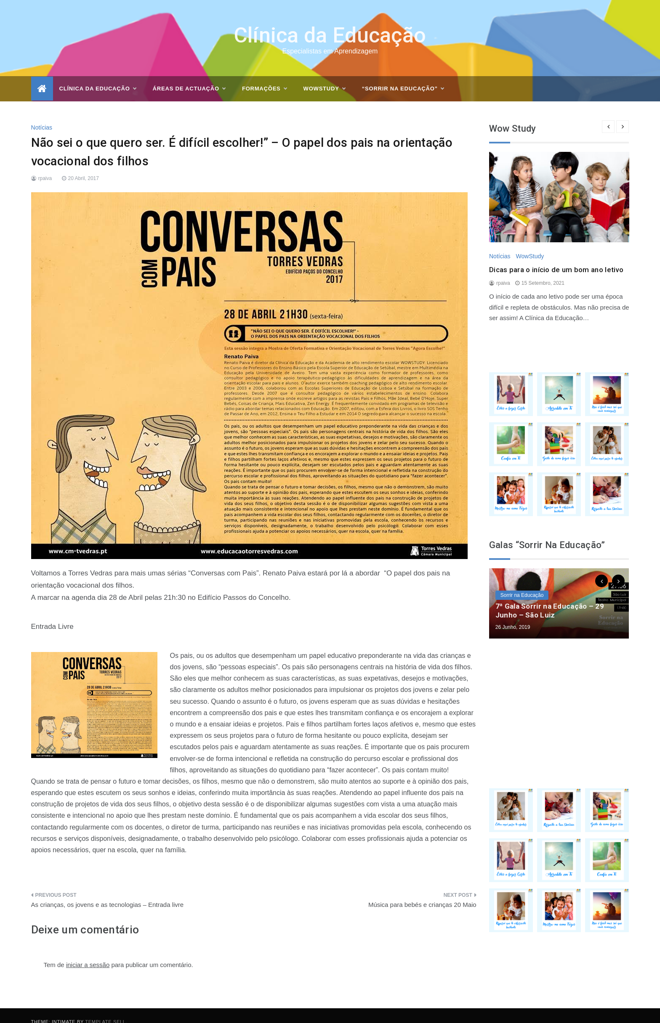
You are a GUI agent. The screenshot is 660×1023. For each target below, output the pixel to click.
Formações (264, 76)
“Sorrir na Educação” (403, 76)
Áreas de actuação (189, 76)
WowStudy (530, 243)
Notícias (42, 114)
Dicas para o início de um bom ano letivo (556, 257)
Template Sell (105, 1009)
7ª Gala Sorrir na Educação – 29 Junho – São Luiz (549, 597)
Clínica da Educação (330, 23)
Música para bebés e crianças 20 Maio (422, 892)
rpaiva (45, 166)
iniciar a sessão (87, 952)
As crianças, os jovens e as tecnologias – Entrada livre (107, 892)
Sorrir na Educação (522, 583)
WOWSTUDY (324, 76)
